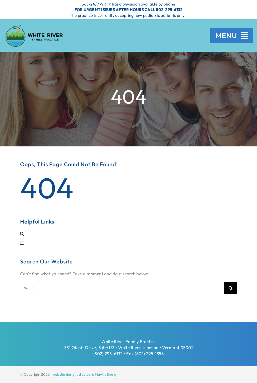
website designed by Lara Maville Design (85, 374)
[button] (128, 233)
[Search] (230, 288)
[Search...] (122, 288)
